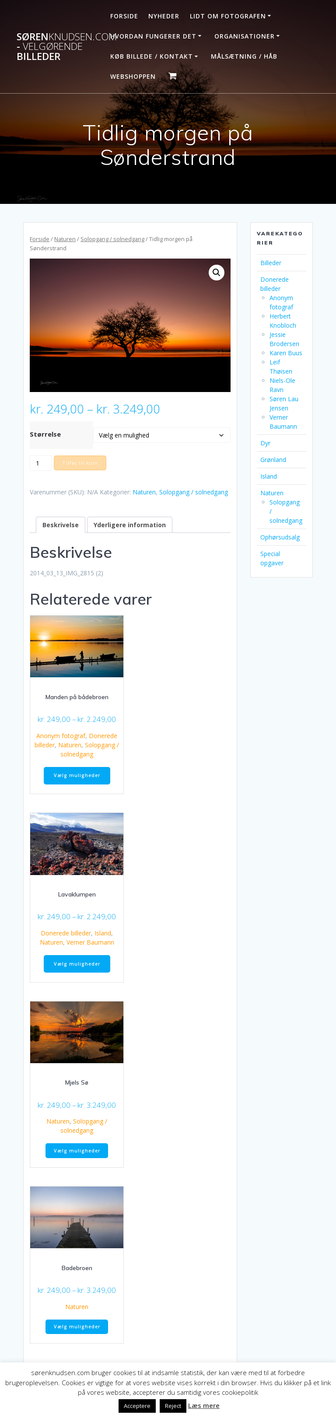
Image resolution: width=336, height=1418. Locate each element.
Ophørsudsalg (280, 537)
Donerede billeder (66, 933)
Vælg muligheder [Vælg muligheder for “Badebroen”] (77, 1326)
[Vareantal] (41, 462)
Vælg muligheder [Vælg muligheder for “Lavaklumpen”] (77, 964)
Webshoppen (133, 76)
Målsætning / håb (244, 56)
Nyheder (163, 16)
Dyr (265, 443)
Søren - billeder (67, 46)
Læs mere (204, 1405)
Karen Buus (286, 353)
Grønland (273, 459)
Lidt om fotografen (228, 16)
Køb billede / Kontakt (151, 56)
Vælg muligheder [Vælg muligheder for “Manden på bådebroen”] (77, 775)
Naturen (65, 239)
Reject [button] (173, 1406)
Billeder (270, 263)
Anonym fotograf (60, 736)
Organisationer (244, 36)
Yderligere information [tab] (130, 525)
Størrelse (45, 434)
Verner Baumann (90, 942)
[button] (216, 272)
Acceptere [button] (137, 1406)
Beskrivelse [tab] (60, 525)
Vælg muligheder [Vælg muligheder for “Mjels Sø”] (77, 1151)
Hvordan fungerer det (153, 36)
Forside (124, 16)
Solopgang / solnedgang (112, 239)
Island (102, 933)
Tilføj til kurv (80, 463)
